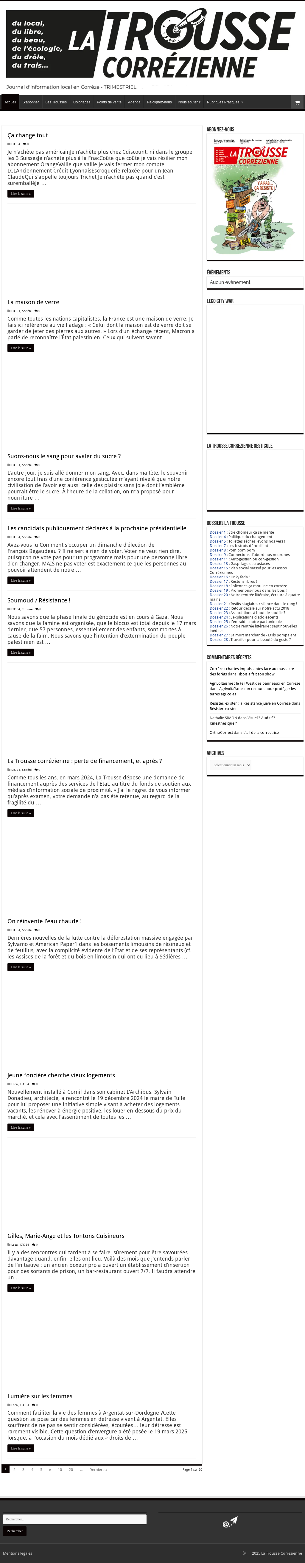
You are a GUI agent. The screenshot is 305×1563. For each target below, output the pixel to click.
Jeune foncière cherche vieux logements (61, 1075)
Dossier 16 (219, 577)
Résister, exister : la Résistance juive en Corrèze (250, 703)
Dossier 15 (219, 568)
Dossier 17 (219, 581)
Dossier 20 (219, 595)
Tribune (27, 609)
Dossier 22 (219, 608)
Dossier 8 (218, 550)
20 (71, 1469)
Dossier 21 (219, 604)
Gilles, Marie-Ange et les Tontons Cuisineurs (66, 1235)
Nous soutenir (189, 102)
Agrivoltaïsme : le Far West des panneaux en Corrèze (255, 683)
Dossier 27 (219, 635)
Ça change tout (27, 135)
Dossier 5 (218, 541)
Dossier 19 (219, 590)
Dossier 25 (219, 621)
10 (60, 1469)
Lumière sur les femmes (39, 1396)
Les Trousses (56, 102)
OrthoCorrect (221, 732)
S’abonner (31, 102)
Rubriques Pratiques (223, 102)
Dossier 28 (219, 639)
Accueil (10, 102)
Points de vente (109, 102)
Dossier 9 (218, 554)
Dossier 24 (219, 617)
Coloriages (81, 102)
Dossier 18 (219, 586)
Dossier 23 (219, 612)
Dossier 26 (219, 626)
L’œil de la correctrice (260, 732)
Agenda (134, 102)
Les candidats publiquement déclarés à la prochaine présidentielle (96, 528)
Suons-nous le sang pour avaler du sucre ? (64, 456)
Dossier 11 (219, 559)
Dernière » (98, 1469)
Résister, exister (223, 708)
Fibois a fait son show (256, 674)
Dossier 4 (218, 537)
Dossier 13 (219, 563)
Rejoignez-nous (159, 102)
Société (27, 311)
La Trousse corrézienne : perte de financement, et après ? (84, 761)
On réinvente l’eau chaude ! (44, 921)
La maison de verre (33, 302)
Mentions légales (17, 1553)
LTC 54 (15, 144)
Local (14, 1084)
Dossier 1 (218, 532)
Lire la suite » (21, 194)
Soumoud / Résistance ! (38, 600)
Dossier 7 (218, 545)
